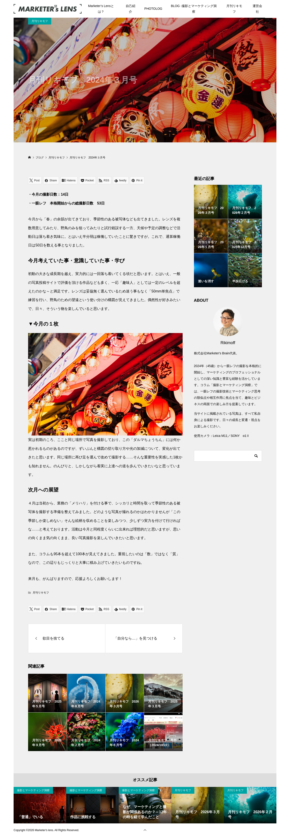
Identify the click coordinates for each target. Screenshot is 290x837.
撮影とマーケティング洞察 (33, 790)
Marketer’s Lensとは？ (101, 8)
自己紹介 (130, 8)
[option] (40, 805)
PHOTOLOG (153, 8)
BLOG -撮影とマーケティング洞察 (193, 8)
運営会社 (257, 8)
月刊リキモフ (234, 8)
